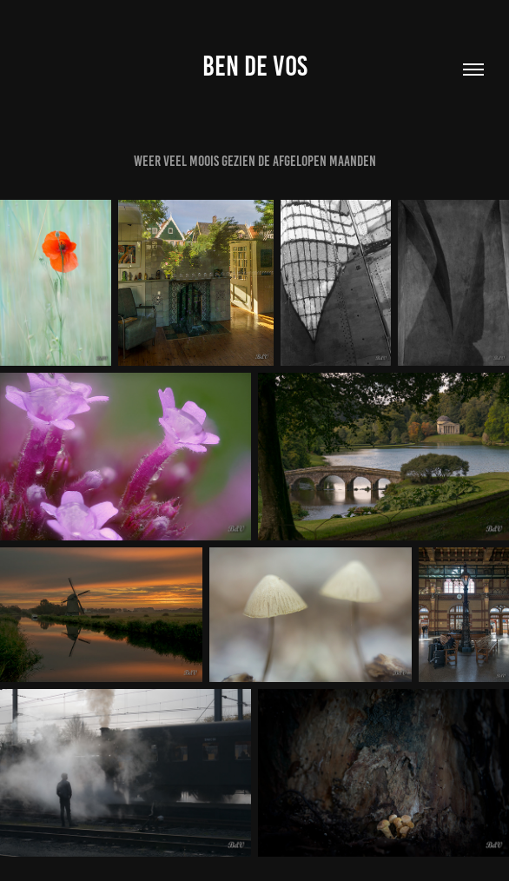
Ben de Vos (254, 66)
